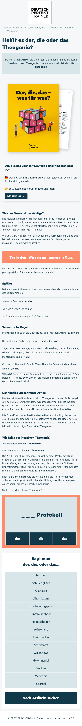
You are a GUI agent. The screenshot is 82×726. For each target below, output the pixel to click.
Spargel (41, 684)
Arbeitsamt (41, 645)
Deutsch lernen (10, 27)
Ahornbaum (41, 598)
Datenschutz (44, 718)
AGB (71, 718)
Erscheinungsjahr (41, 606)
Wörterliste (41, 629)
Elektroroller (41, 637)
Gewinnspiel (41, 660)
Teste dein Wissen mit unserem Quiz (41, 257)
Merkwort (41, 676)
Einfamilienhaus (41, 614)
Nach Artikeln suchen (41, 697)
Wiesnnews (41, 653)
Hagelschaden (41, 622)
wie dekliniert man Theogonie (24, 490)
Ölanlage (41, 591)
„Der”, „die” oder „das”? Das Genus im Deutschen (48, 27)
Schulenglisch (41, 583)
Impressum (60, 718)
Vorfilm (41, 668)
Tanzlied (41, 575)
